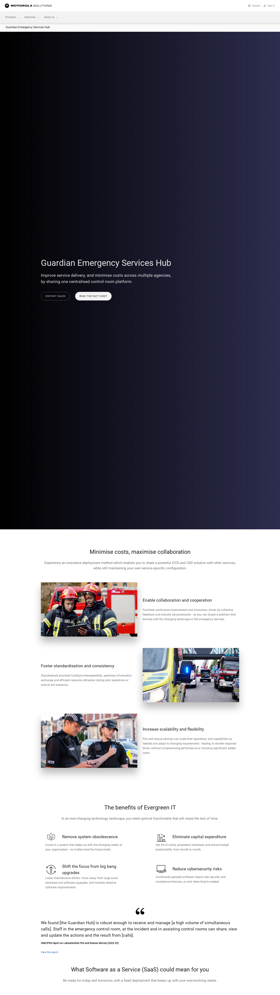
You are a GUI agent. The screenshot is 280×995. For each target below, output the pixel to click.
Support (256, 5)
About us (51, 17)
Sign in (271, 5)
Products (12, 17)
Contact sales (55, 296)
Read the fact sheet (93, 296)
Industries (32, 17)
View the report (49, 952)
